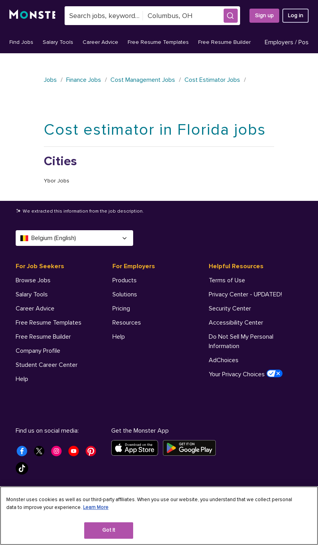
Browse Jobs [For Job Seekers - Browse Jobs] (33, 280)
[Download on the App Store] (137, 448)
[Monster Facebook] (24, 453)
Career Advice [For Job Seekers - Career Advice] (35, 308)
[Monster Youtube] (76, 453)
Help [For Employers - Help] (118, 337)
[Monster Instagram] (58, 453)
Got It (108, 530)
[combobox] (104, 15)
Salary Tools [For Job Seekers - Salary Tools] (32, 294)
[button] (231, 16)
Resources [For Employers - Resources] (126, 323)
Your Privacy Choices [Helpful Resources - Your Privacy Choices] (246, 374)
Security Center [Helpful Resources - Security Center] (230, 308)
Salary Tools (58, 42)
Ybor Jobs (56, 180)
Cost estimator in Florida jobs (155, 129)
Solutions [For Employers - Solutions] (124, 294)
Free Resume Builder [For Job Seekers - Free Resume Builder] (43, 337)
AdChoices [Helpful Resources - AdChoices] (223, 360)
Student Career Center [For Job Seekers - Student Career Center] (47, 365)
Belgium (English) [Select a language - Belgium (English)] (74, 238)
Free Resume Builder (224, 42)
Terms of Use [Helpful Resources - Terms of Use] (227, 280)
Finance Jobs (83, 80)
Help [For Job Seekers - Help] (22, 379)
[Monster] (32, 15)
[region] (159, 515)
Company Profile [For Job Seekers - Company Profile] (38, 351)
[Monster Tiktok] (24, 470)
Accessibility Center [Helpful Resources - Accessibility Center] (236, 323)
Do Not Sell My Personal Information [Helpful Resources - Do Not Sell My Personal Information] (241, 341)
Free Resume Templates (158, 42)
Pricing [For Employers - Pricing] (121, 308)
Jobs (50, 80)
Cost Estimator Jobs (212, 80)
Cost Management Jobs (142, 80)
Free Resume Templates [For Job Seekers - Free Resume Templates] (48, 323)
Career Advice (100, 42)
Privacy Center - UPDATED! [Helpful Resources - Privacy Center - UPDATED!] (245, 294)
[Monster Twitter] (41, 453)
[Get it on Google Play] (191, 448)
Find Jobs (21, 42)
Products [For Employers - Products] (124, 280)
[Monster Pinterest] (93, 453)
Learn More (95, 507)
